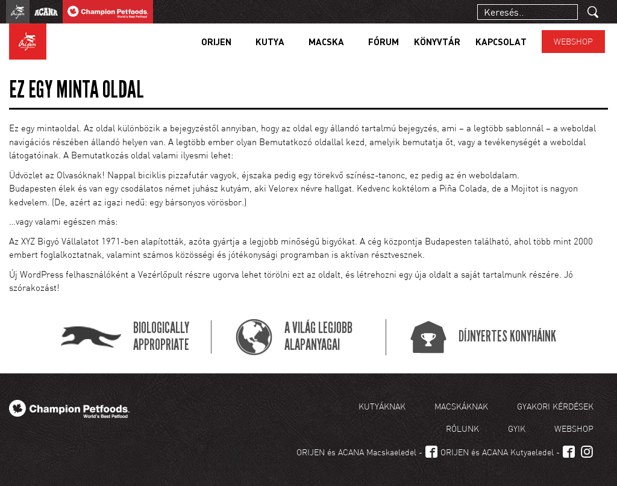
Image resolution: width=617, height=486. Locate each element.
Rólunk (462, 428)
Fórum (383, 41)
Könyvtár (437, 41)
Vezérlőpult (160, 274)
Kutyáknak (382, 406)
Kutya (269, 41)
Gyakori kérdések (555, 406)
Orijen (216, 41)
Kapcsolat (501, 41)
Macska (326, 41)
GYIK (516, 428)
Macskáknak (461, 406)
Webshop (573, 41)
